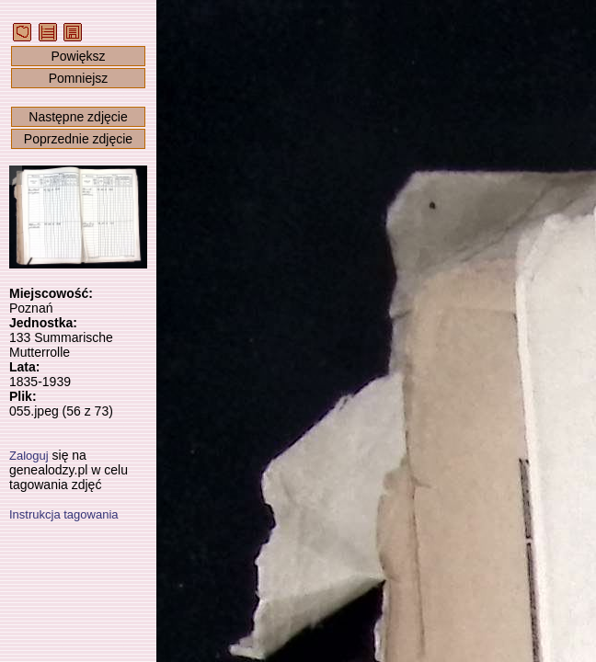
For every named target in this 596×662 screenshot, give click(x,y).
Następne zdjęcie (78, 116)
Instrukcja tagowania (64, 514)
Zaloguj (29, 455)
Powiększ (78, 56)
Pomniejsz (79, 78)
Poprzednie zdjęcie (78, 138)
